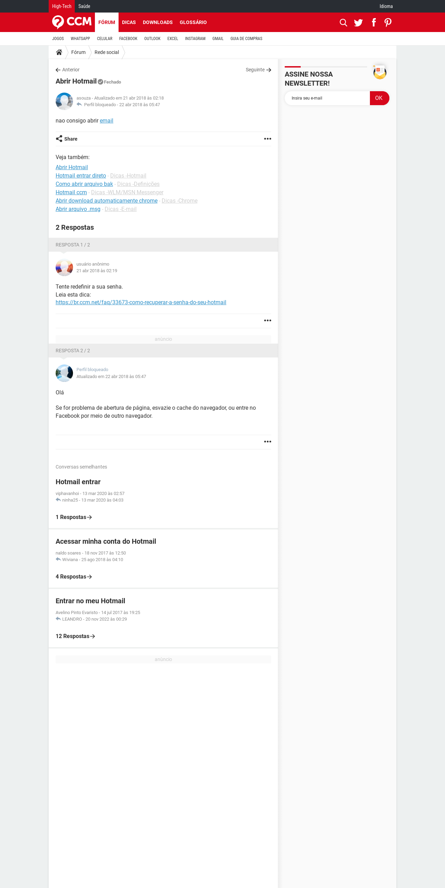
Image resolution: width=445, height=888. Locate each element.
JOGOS (58, 38)
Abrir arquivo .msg (78, 209)
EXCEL (172, 38)
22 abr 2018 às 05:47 (139, 104)
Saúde (84, 6)
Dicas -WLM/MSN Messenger (127, 192)
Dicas (129, 22)
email (106, 120)
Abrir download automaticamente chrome (106, 200)
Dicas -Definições (138, 184)
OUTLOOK (152, 38)
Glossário (193, 22)
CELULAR (104, 38)
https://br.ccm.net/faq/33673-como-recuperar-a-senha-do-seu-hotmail (141, 302)
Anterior (71, 69)
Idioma (386, 6)
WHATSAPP (80, 38)
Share (71, 139)
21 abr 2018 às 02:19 (96, 270)
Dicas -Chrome (179, 200)
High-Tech (61, 6)
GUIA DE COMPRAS (246, 38)
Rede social (107, 52)
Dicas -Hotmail (128, 175)
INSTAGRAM (195, 38)
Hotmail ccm (71, 192)
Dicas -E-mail (121, 209)
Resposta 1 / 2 (73, 244)
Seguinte (255, 69)
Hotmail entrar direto (81, 175)
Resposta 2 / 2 (73, 350)
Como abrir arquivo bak (84, 184)
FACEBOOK (128, 38)
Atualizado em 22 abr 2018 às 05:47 (111, 376)
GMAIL (218, 38)
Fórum (106, 22)
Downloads (158, 22)
